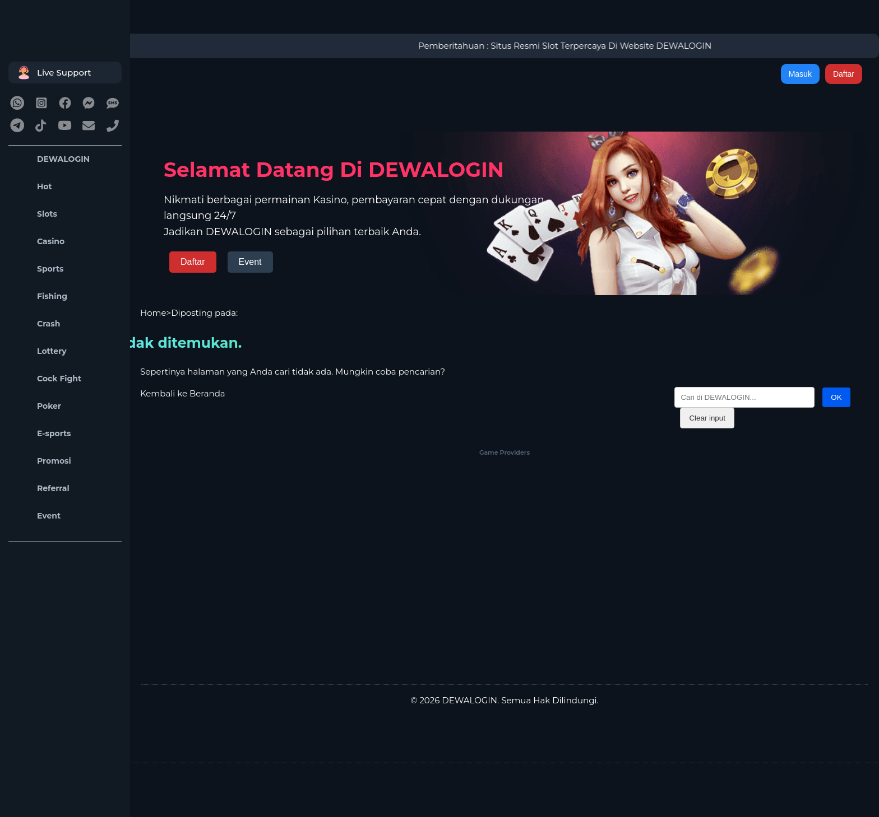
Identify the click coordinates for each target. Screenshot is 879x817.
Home (153, 312)
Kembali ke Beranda (182, 393)
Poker (37, 406)
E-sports (42, 433)
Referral (42, 488)
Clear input (707, 418)
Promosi (42, 461)
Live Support (52, 72)
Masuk (800, 73)
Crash (37, 324)
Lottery (40, 351)
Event (37, 516)
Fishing (40, 296)
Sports (39, 269)
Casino (39, 241)
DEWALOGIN (52, 159)
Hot (33, 187)
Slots (35, 214)
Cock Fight (47, 379)
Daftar (843, 73)
